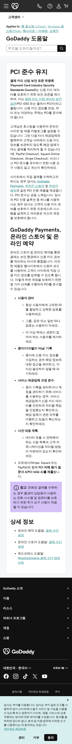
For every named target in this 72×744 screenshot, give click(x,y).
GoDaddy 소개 (13, 588)
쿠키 (57, 691)
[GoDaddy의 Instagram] (16, 678)
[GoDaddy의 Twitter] (35, 678)
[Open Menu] (4, 6)
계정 (6, 627)
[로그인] (58, 6)
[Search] (61, 48)
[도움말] (49, 6)
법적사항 (17, 691)
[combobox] (32, 48)
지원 (6, 598)
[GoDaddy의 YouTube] (44, 678)
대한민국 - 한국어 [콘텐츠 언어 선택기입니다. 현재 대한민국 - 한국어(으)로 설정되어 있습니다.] (17, 668)
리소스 (7, 608)
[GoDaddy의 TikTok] (25, 678)
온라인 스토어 (34, 185)
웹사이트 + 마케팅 (35, 30)
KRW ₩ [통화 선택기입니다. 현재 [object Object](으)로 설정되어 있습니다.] (61, 668)
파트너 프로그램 (14, 618)
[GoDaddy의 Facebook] (6, 678)
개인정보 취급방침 (38, 691)
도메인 (54, 30)
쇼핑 (6, 637)
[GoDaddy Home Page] (19, 651)
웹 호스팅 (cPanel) (33, 26)
